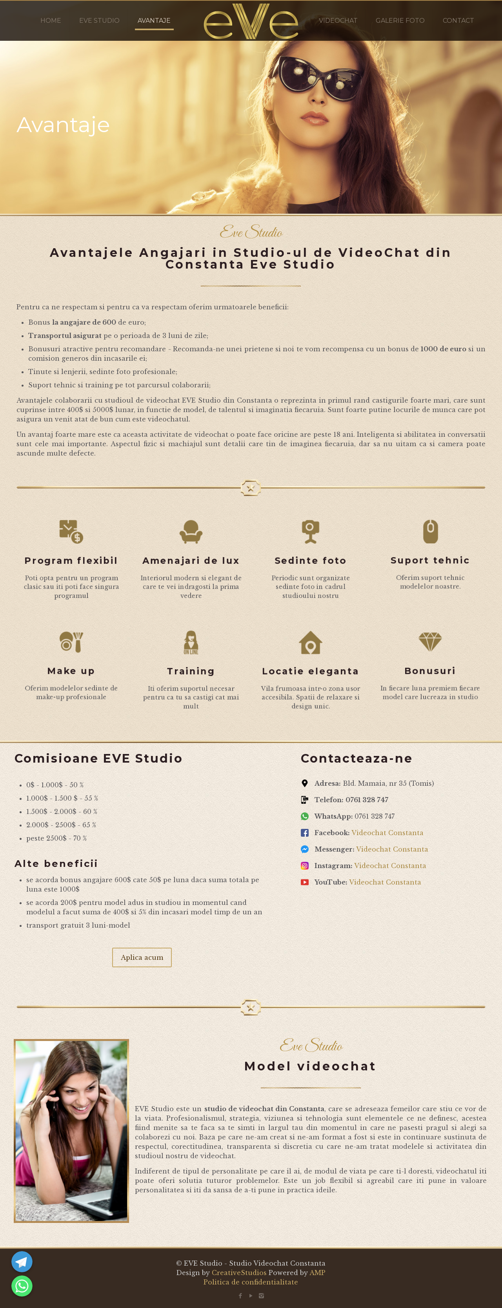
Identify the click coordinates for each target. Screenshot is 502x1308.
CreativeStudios (239, 1273)
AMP (317, 1273)
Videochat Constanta (387, 833)
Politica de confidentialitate (251, 1282)
